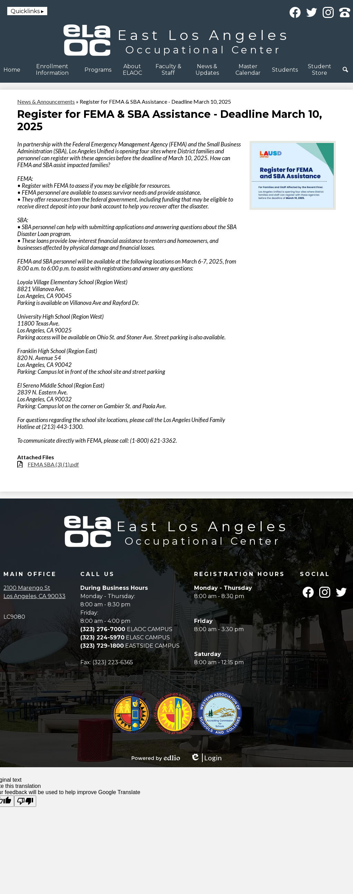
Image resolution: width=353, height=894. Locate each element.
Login (206, 757)
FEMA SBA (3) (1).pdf (53, 464)
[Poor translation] (25, 801)
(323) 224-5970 (102, 637)
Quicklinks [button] (25, 11)
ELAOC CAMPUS (149, 629)
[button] (52, 69)
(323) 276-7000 (103, 629)
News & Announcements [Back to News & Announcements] (46, 101)
